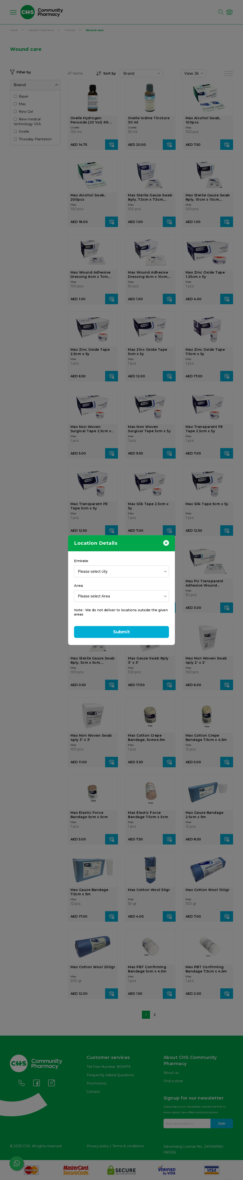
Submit (121, 632)
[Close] (166, 542)
